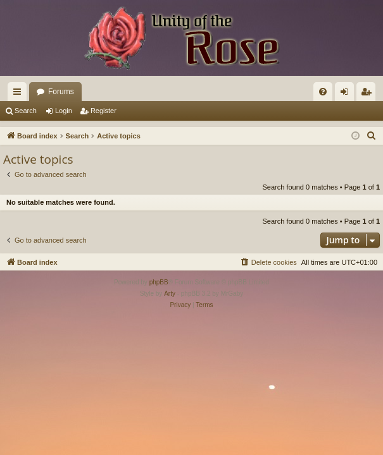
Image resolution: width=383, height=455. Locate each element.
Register (103, 110)
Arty (169, 293)
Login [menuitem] (347, 94)
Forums (61, 91)
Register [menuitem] (368, 94)
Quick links (20, 94)
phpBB (158, 282)
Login (63, 110)
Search (26, 110)
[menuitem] (322, 91)
